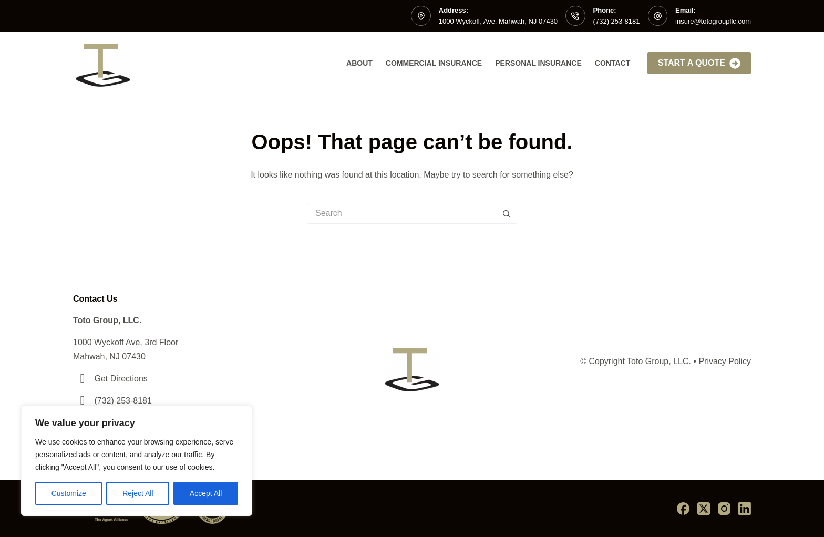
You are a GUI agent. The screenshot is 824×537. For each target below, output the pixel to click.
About (359, 63)
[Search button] (506, 213)
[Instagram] (724, 508)
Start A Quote (699, 63)
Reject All (137, 493)
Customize (69, 493)
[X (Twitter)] (703, 508)
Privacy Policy (724, 361)
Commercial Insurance (434, 63)
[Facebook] (683, 508)
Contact (612, 63)
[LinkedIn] (744, 508)
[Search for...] (401, 213)
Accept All (206, 493)
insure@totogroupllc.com (713, 21)
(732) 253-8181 (616, 21)
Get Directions (120, 378)
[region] (136, 461)
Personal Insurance (538, 63)
